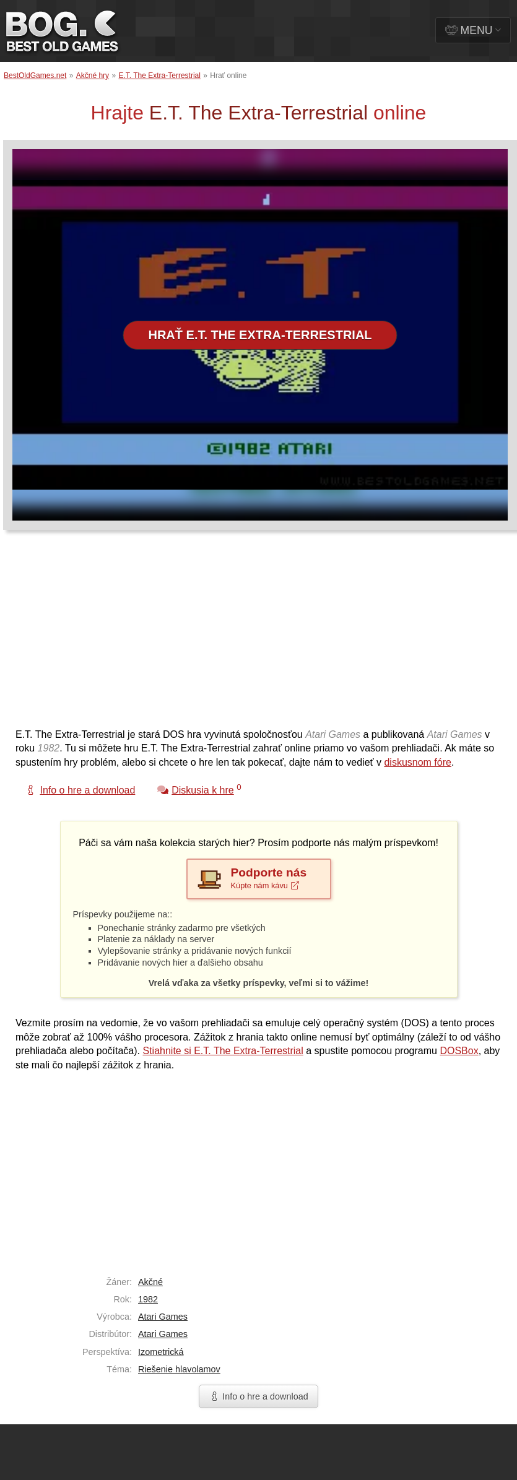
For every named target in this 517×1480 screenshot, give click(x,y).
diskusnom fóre (417, 762)
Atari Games (163, 1317)
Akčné (150, 1282)
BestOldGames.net (35, 75)
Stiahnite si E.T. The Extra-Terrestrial (222, 1050)
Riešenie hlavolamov (179, 1369)
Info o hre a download (258, 1396)
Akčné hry (92, 75)
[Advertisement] (174, 635)
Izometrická (161, 1352)
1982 (148, 1299)
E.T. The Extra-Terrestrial (159, 75)
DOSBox (459, 1050)
